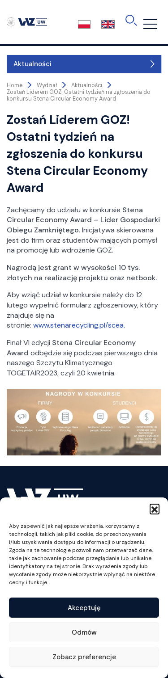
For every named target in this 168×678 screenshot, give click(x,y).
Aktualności (32, 63)
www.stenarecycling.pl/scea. (79, 325)
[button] (154, 508)
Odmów (84, 632)
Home (14, 85)
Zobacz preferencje (84, 657)
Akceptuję (84, 607)
